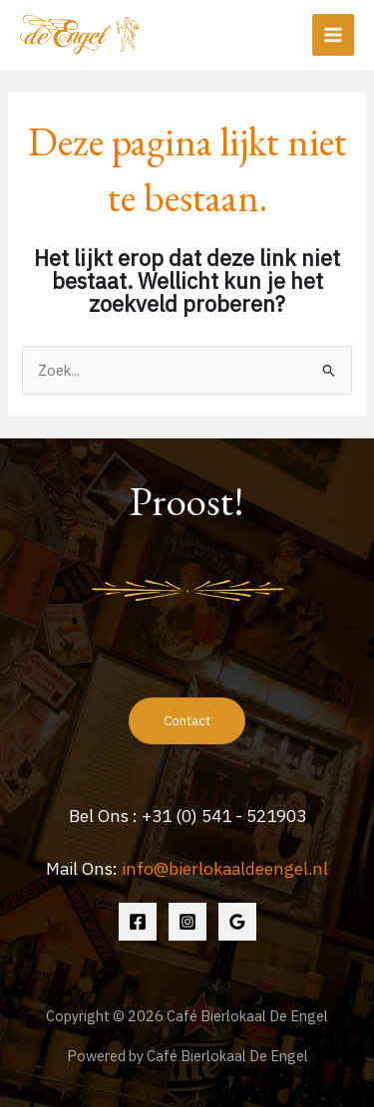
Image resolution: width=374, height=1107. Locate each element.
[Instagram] (187, 922)
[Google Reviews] (237, 922)
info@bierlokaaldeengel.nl (225, 868)
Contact (187, 720)
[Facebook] (138, 922)
